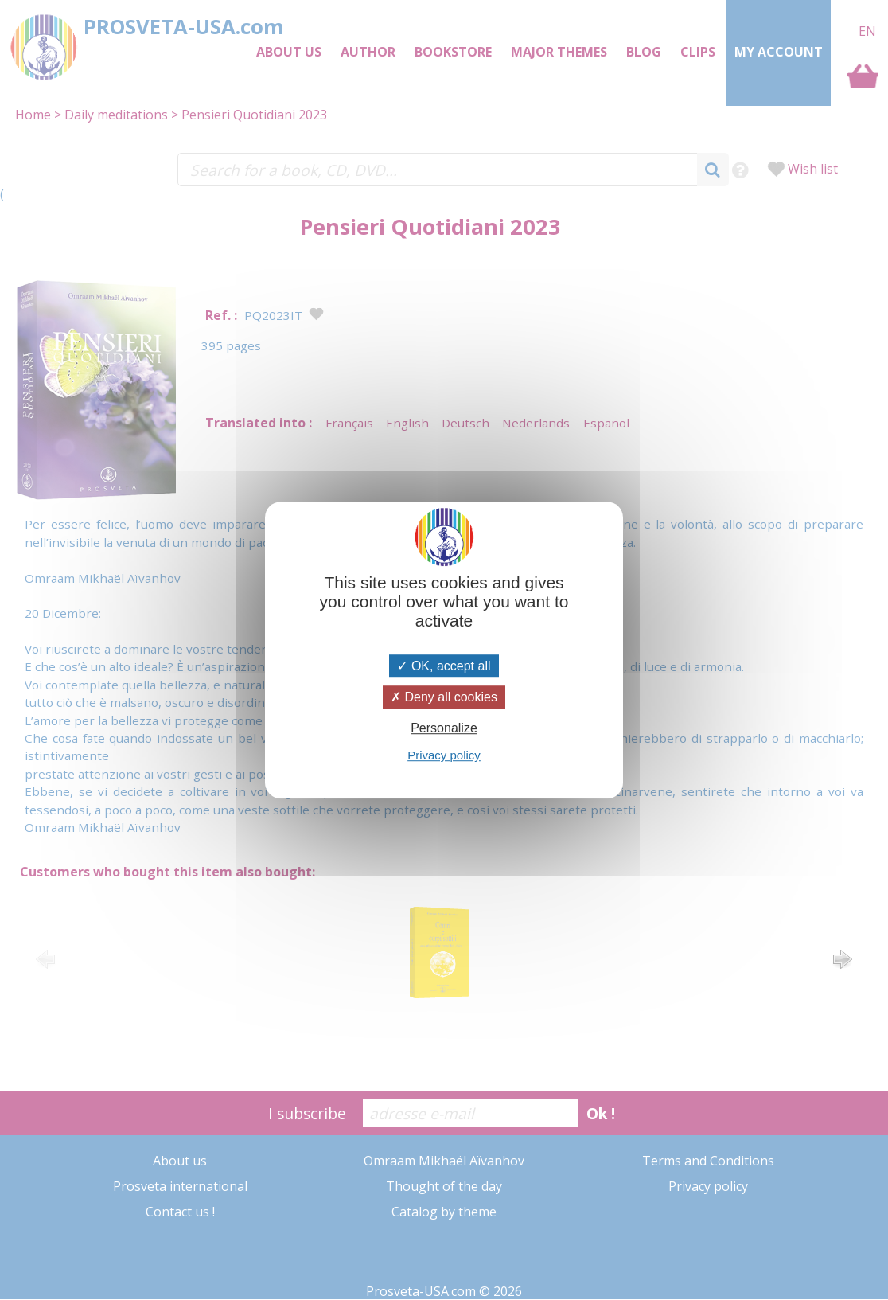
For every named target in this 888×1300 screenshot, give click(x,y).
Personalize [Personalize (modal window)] (444, 728)
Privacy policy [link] (444, 755)
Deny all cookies (444, 697)
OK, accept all (443, 666)
